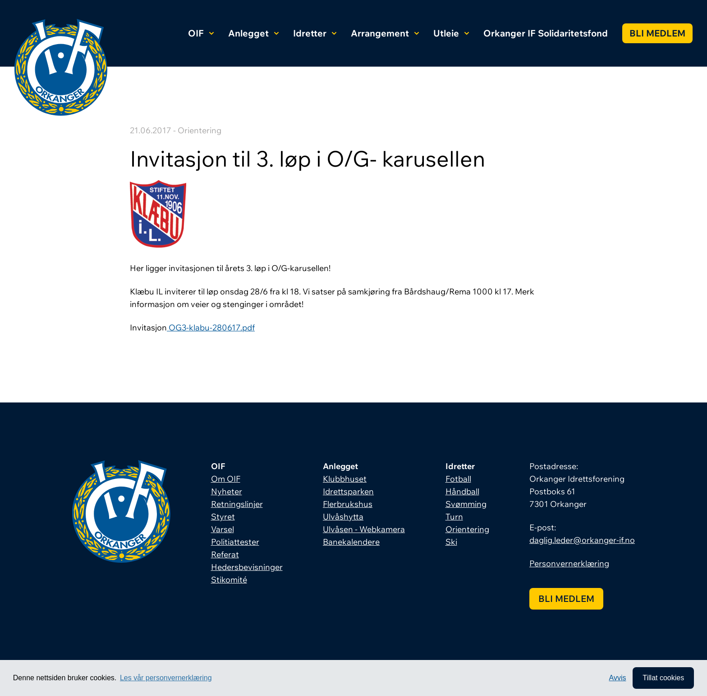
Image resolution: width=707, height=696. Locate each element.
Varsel (222, 529)
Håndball (462, 491)
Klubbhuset (345, 479)
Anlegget (253, 33)
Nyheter (226, 491)
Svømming (466, 504)
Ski (451, 542)
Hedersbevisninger (247, 567)
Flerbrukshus (347, 504)
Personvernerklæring (569, 563)
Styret (223, 516)
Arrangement (385, 33)
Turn (454, 516)
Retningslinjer (237, 504)
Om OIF (225, 479)
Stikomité (229, 579)
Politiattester (235, 542)
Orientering (467, 529)
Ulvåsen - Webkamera (364, 529)
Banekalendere (351, 542)
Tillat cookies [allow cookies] (663, 678)
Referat (225, 554)
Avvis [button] (617, 678)
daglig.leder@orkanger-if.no (582, 540)
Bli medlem (657, 33)
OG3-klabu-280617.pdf (211, 327)
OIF (201, 33)
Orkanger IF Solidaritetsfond (545, 33)
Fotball (458, 479)
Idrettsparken (348, 491)
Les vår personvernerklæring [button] (166, 678)
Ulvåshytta (343, 516)
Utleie (451, 33)
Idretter (314, 33)
